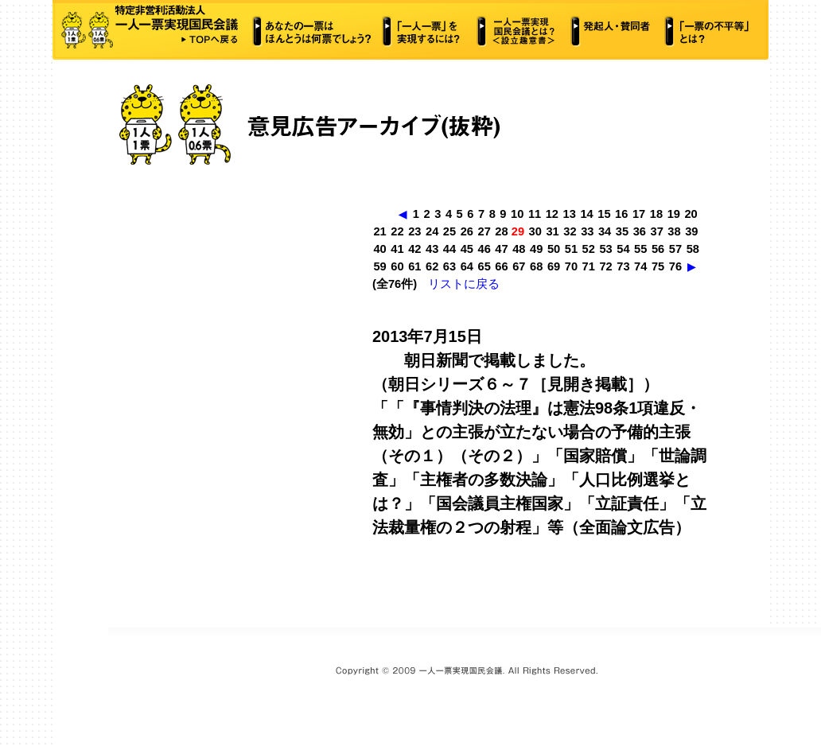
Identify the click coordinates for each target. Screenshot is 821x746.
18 (656, 214)
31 (552, 231)
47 (501, 249)
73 (623, 266)
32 (569, 231)
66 (501, 266)
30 (535, 231)
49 (536, 249)
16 (621, 214)
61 (414, 266)
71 (588, 266)
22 (397, 231)
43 (432, 249)
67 (518, 266)
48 (518, 249)
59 (379, 266)
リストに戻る (464, 284)
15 (603, 214)
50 (553, 249)
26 (467, 231)
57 (675, 249)
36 (639, 231)
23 (414, 231)
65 (484, 266)
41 (397, 249)
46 (484, 249)
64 (467, 266)
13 (569, 214)
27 (484, 231)
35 (622, 231)
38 (673, 231)
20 (690, 214)
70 (571, 266)
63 (449, 266)
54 (623, 249)
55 (640, 249)
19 (673, 214)
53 (605, 249)
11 (534, 214)
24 (432, 231)
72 (605, 266)
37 (657, 231)
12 (552, 214)
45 (467, 249)
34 (604, 231)
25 (449, 231)
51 (571, 249)
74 (640, 266)
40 (379, 249)
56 (658, 249)
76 (675, 266)
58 (693, 249)
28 (501, 231)
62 (432, 266)
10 (517, 214)
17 (638, 214)
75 (658, 266)
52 (588, 249)
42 (414, 249)
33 (587, 231)
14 (586, 214)
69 (553, 266)
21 (379, 231)
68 (536, 266)
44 (449, 249)
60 (397, 266)
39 (691, 231)
